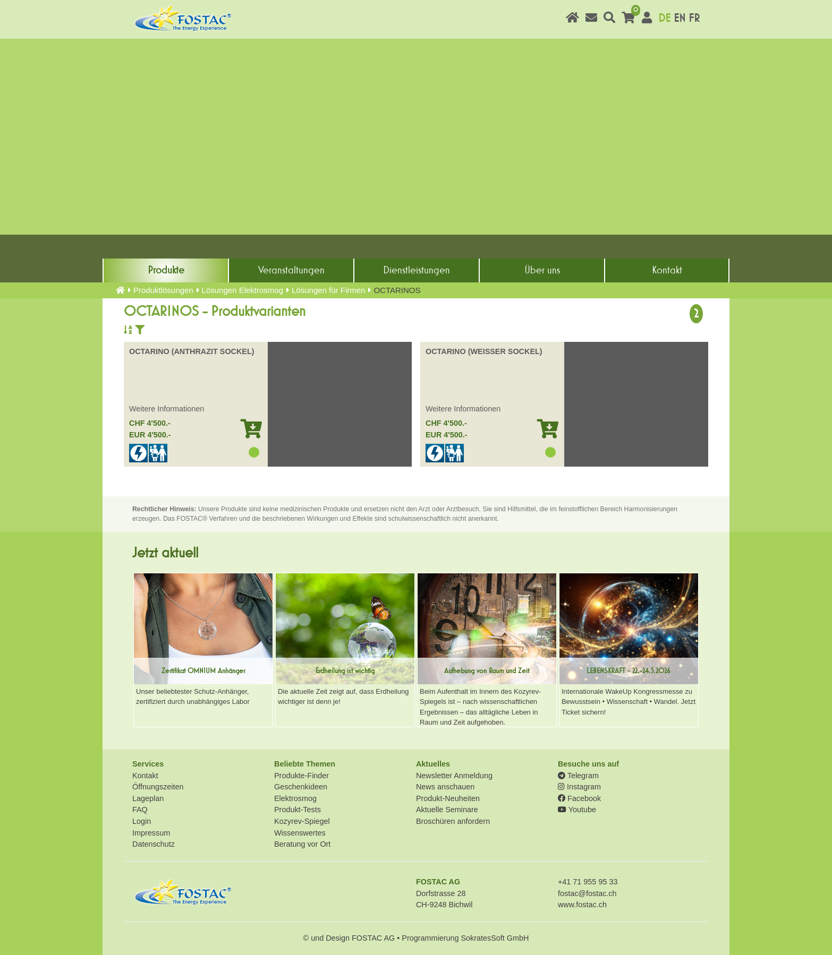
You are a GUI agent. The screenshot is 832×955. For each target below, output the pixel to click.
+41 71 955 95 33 (587, 881)
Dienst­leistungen (416, 270)
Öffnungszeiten (158, 786)
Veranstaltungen (291, 270)
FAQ (140, 809)
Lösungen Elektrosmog (242, 290)
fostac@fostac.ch (587, 893)
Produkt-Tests (297, 809)
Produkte (166, 270)
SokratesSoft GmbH (495, 938)
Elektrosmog (295, 798)
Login (141, 821)
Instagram (579, 786)
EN (679, 18)
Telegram (578, 775)
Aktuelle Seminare (447, 809)
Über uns (542, 270)
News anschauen (445, 786)
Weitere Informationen (166, 409)
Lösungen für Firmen (328, 290)
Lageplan (148, 798)
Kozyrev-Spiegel (302, 821)
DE (664, 18)
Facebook (579, 798)
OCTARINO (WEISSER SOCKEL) (484, 351)
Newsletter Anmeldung (454, 775)
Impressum (151, 833)
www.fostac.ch (582, 904)
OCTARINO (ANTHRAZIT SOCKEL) (191, 351)
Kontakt (667, 270)
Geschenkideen (300, 786)
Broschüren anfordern (453, 821)
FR (694, 18)
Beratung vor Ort (302, 844)
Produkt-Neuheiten (448, 798)
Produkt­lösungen (163, 290)
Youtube (577, 809)
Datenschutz (153, 844)
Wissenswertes (300, 833)
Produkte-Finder (301, 775)
